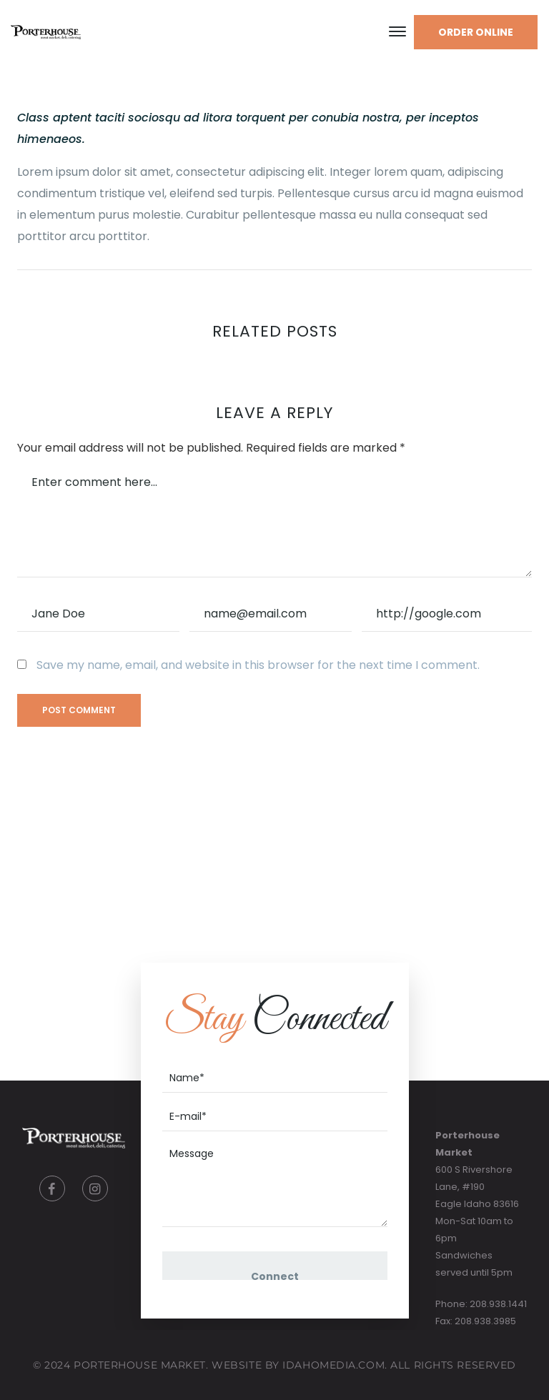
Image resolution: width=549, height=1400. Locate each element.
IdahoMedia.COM (333, 1365)
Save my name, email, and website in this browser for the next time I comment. (258, 665)
